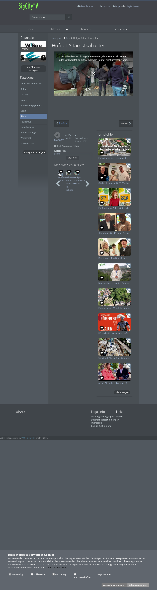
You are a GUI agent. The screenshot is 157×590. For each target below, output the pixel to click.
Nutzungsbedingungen (102, 416)
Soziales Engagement (31, 105)
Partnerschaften (82, 576)
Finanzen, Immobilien (31, 83)
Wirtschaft (26, 137)
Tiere (23, 116)
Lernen (24, 94)
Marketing (59, 574)
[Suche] (68, 17)
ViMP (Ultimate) (28, 438)
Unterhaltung (27, 127)
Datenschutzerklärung (56, 567)
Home (30, 29)
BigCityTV (59, 140)
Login (118, 6)
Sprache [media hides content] (105, 6)
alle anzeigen (122, 392)
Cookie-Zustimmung (101, 425)
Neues (24, 99)
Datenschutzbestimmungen (105, 419)
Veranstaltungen (29, 132)
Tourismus (26, 121)
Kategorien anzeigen (34, 152)
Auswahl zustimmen (114, 584)
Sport (23, 110)
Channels (85, 29)
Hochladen (85, 6)
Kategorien (57, 38)
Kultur (24, 88)
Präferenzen (38, 574)
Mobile (119, 416)
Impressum (97, 422)
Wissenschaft (27, 143)
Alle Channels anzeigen (33, 69)
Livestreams (120, 29)
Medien (55, 29)
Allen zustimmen (138, 584)
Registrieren (132, 6)
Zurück (61, 123)
